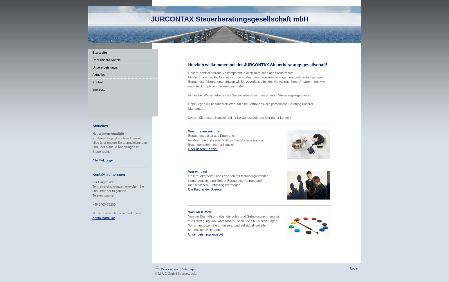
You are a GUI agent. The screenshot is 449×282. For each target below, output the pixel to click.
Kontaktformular (104, 218)
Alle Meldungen (104, 160)
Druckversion (168, 269)
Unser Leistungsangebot (205, 234)
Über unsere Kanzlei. (203, 149)
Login (354, 268)
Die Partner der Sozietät (205, 189)
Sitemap (188, 269)
